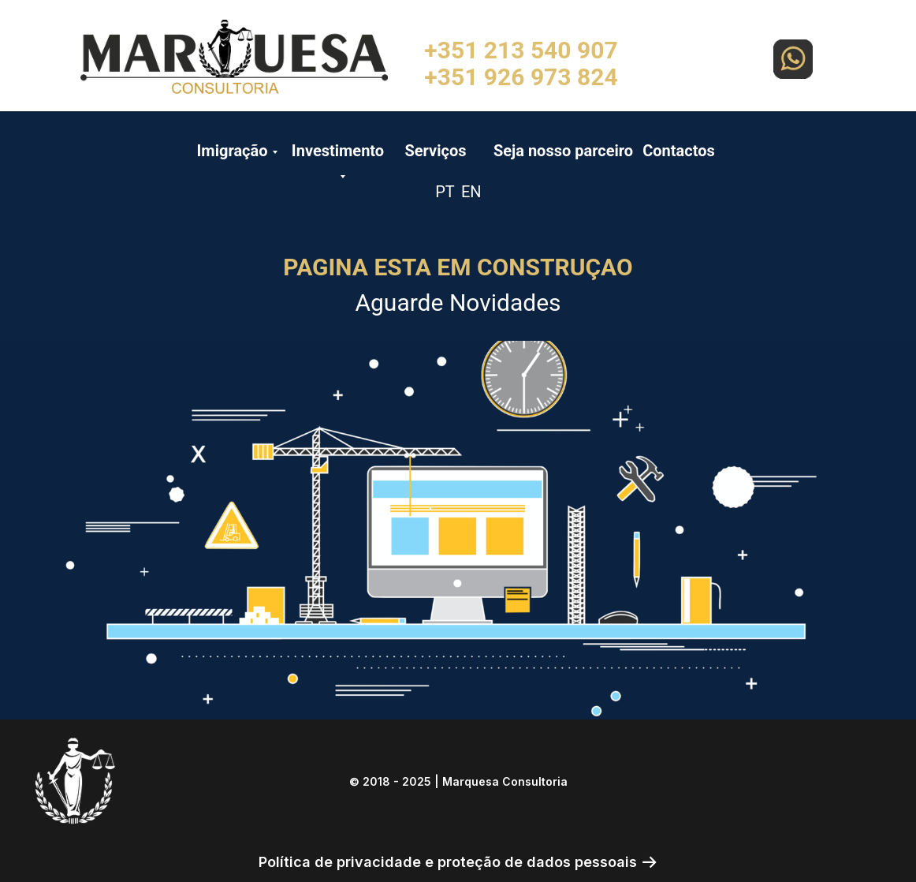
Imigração (231, 150)
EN (471, 191)
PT (445, 191)
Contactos (678, 150)
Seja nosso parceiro (563, 150)
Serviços (435, 150)
